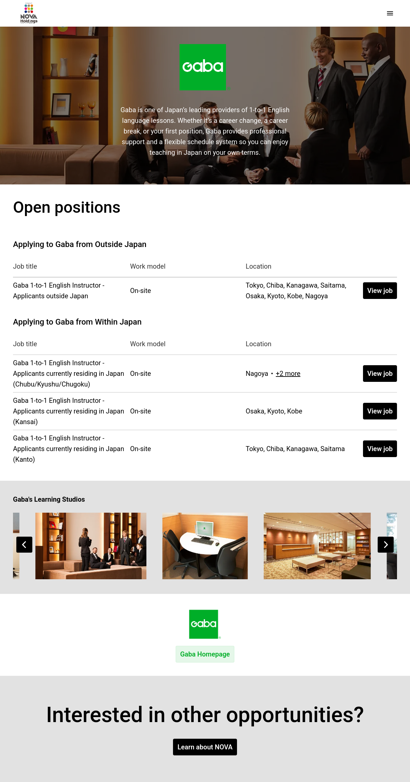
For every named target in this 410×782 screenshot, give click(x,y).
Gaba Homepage (205, 654)
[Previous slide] (24, 545)
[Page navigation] (390, 13)
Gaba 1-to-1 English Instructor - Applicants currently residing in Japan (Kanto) (68, 448)
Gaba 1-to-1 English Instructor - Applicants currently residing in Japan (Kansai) (68, 411)
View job (380, 291)
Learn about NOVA (204, 747)
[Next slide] (386, 545)
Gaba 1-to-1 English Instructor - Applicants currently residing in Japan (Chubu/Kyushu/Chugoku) (68, 373)
